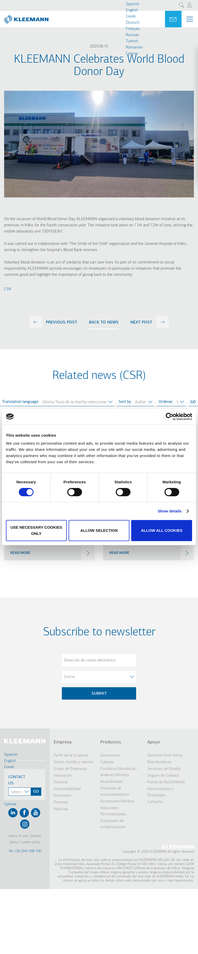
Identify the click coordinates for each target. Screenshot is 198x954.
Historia (60, 782)
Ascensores (110, 755)
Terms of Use (18, 836)
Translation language (20, 402)
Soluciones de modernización (112, 824)
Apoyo (153, 742)
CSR (7, 289)
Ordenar (166, 402)
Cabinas (107, 762)
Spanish (132, 4)
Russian (132, 35)
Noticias (61, 809)
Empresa (63, 742)
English (132, 10)
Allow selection (99, 530)
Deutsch (132, 23)
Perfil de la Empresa (71, 755)
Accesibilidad (111, 782)
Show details (170, 511)
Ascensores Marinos (117, 801)
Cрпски (132, 54)
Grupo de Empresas (70, 769)
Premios (61, 802)
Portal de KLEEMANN (166, 782)
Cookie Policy (30, 842)
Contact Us (16, 780)
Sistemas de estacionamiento (114, 791)
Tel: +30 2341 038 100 (25, 851)
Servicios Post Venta (165, 755)
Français (133, 29)
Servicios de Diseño (163, 769)
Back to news (104, 322)
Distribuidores (159, 762)
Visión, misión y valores (73, 762)
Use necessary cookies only (36, 530)
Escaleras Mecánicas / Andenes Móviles (119, 772)
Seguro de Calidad (162, 776)
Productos (110, 742)
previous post (61, 322)
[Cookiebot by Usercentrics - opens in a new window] (169, 416)
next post (141, 322)
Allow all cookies (162, 530)
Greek (131, 16)
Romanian (134, 47)
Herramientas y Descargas (160, 792)
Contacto (155, 802)
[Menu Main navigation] (190, 19)
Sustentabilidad (67, 789)
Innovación (63, 776)
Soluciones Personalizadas (113, 811)
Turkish (132, 41)
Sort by (125, 402)
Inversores (62, 796)
